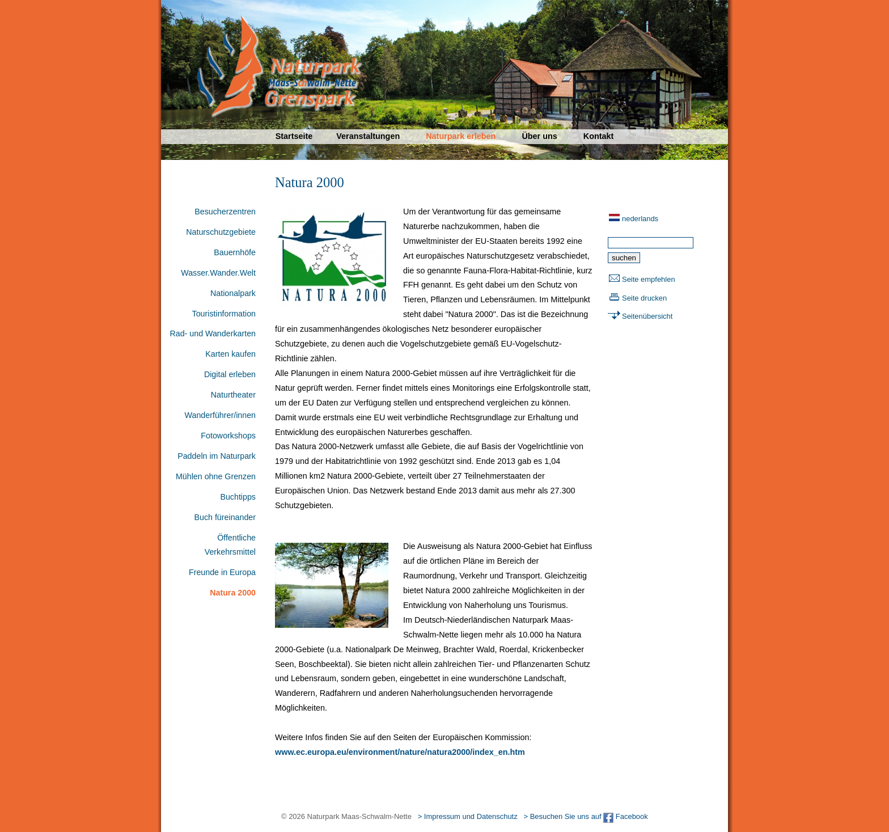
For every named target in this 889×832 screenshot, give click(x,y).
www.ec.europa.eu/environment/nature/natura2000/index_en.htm (400, 752)
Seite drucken (644, 298)
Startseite (294, 136)
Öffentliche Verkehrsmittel (230, 545)
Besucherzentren (225, 211)
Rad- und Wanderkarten (213, 333)
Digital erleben (230, 374)
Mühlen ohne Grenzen (216, 476)
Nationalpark (233, 293)
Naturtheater (233, 394)
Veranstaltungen (368, 136)
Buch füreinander (225, 517)
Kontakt (598, 136)
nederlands (640, 218)
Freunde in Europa (222, 572)
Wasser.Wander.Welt (218, 272)
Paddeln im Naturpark (216, 456)
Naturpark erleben (461, 136)
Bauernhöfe (235, 252)
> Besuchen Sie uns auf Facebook (585, 816)
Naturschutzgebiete (221, 231)
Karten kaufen (230, 353)
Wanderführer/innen (220, 415)
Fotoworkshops (228, 435)
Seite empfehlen (648, 279)
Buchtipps (238, 496)
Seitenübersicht (647, 316)
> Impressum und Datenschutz (468, 816)
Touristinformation (224, 313)
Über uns (539, 136)
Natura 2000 (233, 592)
